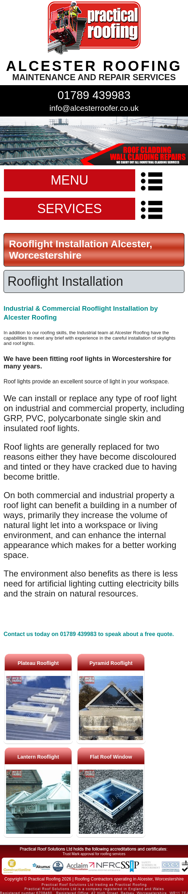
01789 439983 (94, 95)
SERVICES (69, 208)
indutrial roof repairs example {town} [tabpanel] (94, 141)
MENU (69, 180)
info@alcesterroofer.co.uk (94, 108)
